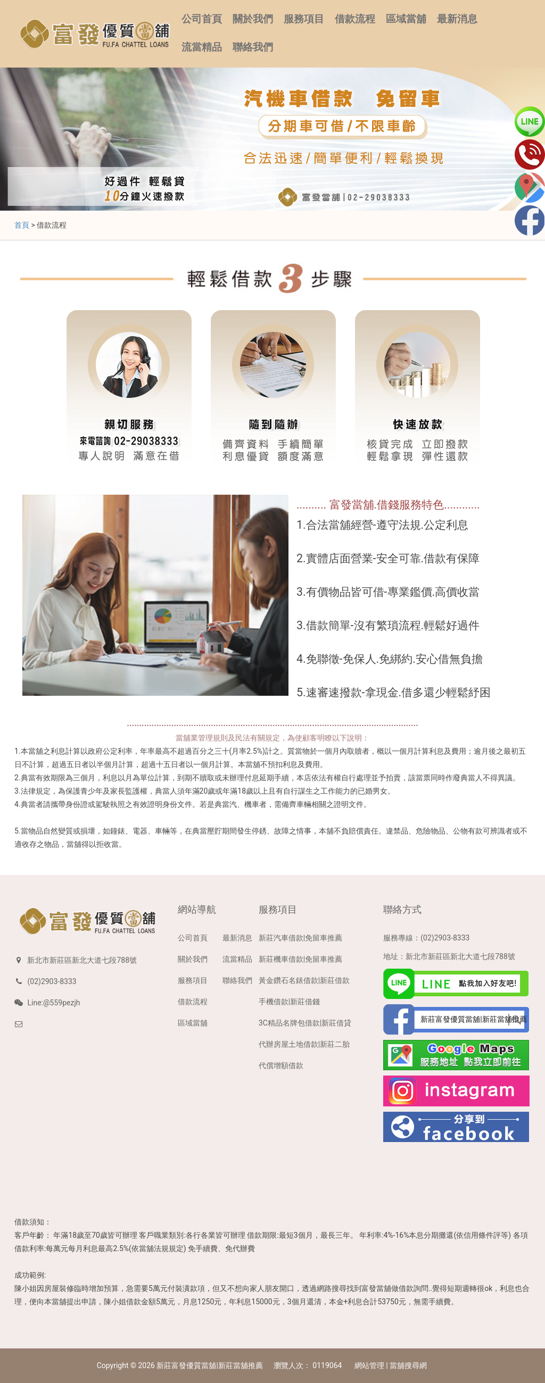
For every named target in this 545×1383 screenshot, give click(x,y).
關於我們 (253, 19)
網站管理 (369, 1365)
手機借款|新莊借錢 (289, 1001)
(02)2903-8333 (51, 981)
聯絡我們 (253, 47)
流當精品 (201, 47)
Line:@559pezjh (53, 1002)
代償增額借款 (281, 1065)
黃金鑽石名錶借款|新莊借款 (304, 980)
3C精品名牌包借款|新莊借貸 (305, 1023)
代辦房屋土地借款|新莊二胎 (304, 1044)
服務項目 (304, 19)
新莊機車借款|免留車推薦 (300, 959)
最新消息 (457, 19)
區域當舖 (406, 19)
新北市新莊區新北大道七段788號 (82, 960)
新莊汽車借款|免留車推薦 (300, 938)
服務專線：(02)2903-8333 (426, 938)
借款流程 (355, 19)
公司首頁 (201, 19)
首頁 (21, 225)
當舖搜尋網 (408, 1365)
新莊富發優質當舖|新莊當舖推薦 (209, 1365)
